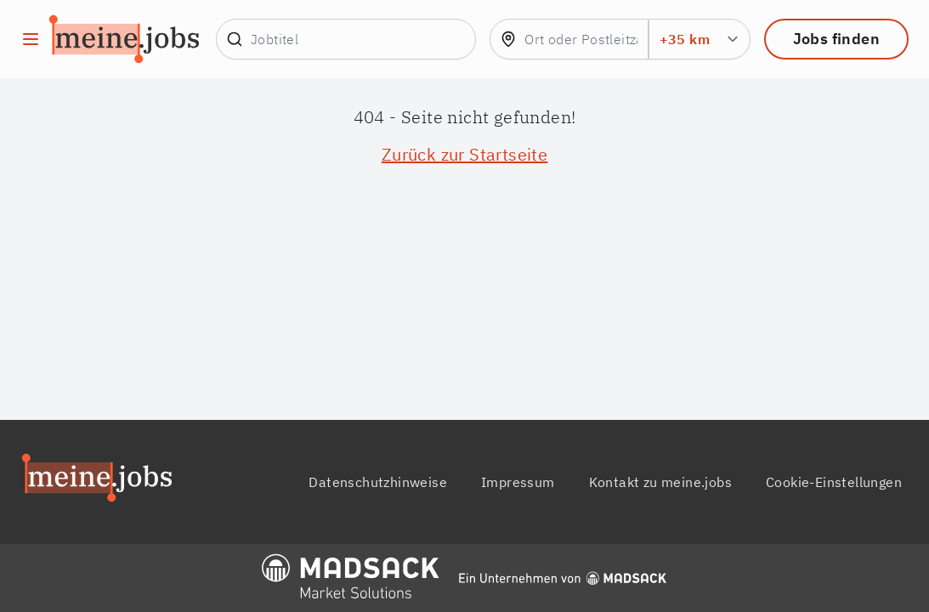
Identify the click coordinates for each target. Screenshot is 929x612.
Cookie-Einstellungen (834, 481)
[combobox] (569, 39)
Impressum (518, 481)
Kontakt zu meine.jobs (660, 481)
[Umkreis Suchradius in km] (700, 39)
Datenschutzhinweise (378, 481)
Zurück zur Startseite (464, 154)
